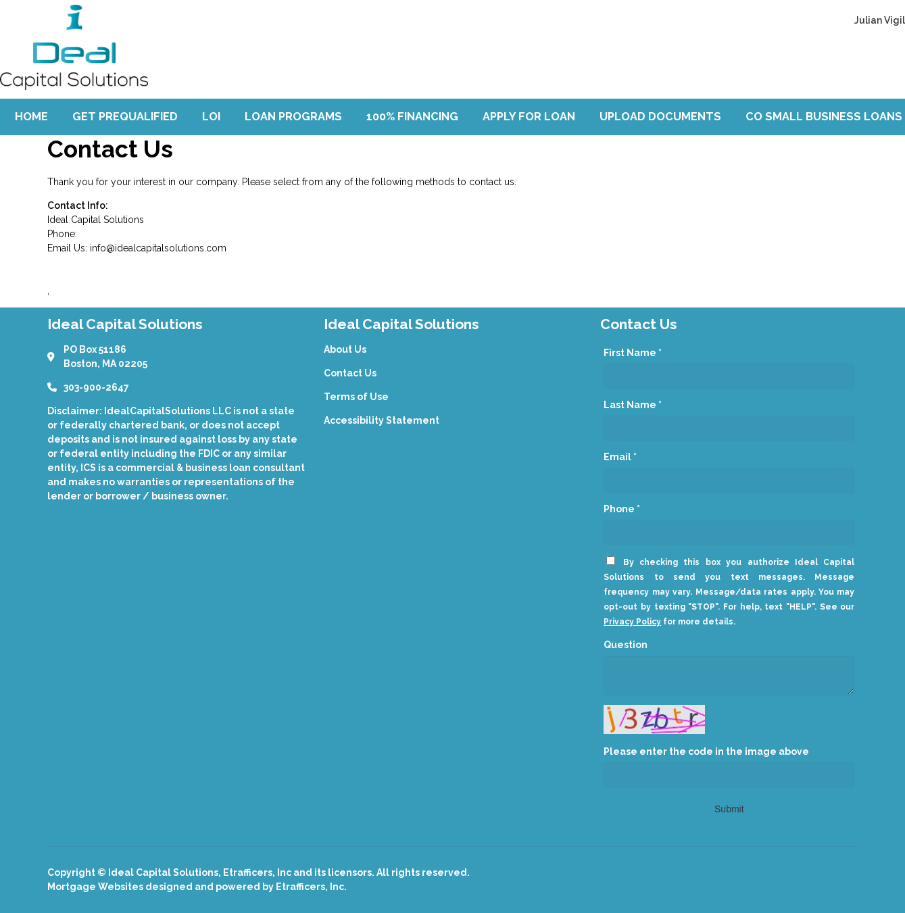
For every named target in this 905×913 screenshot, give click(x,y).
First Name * (633, 352)
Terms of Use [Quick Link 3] (356, 396)
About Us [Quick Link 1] (345, 349)
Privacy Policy (632, 621)
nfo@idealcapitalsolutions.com (159, 248)
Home (31, 116)
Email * (620, 456)
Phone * (622, 508)
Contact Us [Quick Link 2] (350, 373)
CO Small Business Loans (823, 116)
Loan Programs (293, 116)
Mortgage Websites (96, 886)
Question (625, 644)
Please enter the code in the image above (706, 751)
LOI (211, 116)
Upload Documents (660, 116)
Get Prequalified (125, 116)
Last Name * (633, 404)
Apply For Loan (529, 116)
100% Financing (412, 116)
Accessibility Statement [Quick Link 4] (381, 420)
